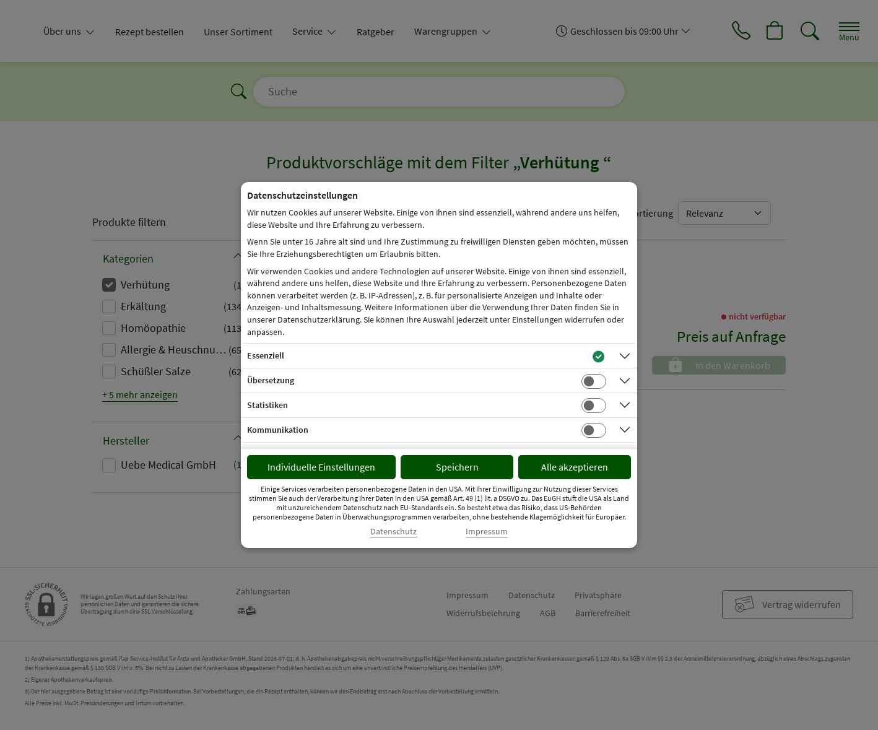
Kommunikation (277, 429)
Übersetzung (270, 380)
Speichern (457, 467)
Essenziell (265, 355)
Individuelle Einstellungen (321, 467)
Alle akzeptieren (574, 467)
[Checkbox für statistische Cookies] (593, 405)
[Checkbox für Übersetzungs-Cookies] (593, 381)
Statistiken (267, 405)
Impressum (487, 531)
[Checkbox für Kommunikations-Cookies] (593, 430)
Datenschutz (393, 531)
